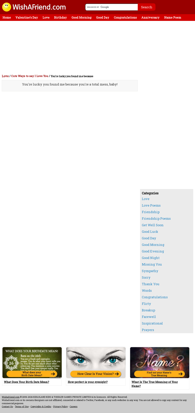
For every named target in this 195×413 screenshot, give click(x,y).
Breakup (148, 310)
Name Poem (172, 17)
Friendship (151, 212)
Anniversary (150, 17)
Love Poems (151, 205)
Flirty (146, 303)
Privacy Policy (60, 406)
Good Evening (153, 251)
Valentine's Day (26, 17)
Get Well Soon (153, 225)
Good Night (151, 258)
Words (147, 290)
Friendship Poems (156, 218)
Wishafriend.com (11, 396)
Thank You (150, 284)
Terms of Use (22, 406)
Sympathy (150, 271)
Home (6, 17)
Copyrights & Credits (40, 406)
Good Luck (150, 231)
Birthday (60, 17)
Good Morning (81, 17)
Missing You (152, 264)
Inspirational (152, 323)
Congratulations (125, 17)
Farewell (149, 317)
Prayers (148, 330)
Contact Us (7, 406)
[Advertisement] (98, 47)
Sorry (146, 277)
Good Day (102, 17)
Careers (73, 406)
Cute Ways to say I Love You (29, 76)
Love (46, 17)
